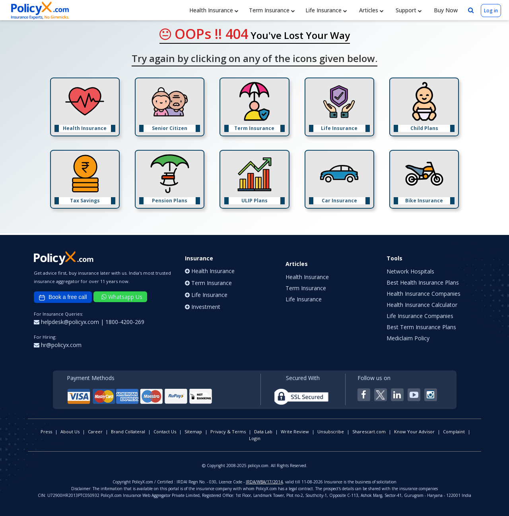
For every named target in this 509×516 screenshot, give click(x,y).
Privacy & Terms (228, 432)
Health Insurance (214, 10)
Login (254, 438)
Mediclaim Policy (408, 338)
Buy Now (445, 10)
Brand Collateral (128, 432)
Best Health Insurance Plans (423, 282)
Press (46, 432)
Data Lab (263, 432)
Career (95, 432)
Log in (491, 10)
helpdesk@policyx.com (67, 322)
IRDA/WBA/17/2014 (264, 482)
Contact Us (164, 432)
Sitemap (193, 432)
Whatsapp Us (121, 297)
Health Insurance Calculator (422, 304)
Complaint (454, 432)
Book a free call (63, 297)
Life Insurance (326, 10)
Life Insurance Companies (420, 316)
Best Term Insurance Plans (421, 327)
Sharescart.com (369, 432)
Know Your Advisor (414, 432)
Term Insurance (272, 10)
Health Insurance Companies (423, 293)
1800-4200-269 (124, 322)
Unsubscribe (330, 432)
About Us (70, 432)
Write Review (295, 432)
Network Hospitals (410, 271)
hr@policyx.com (58, 345)
